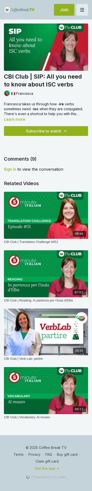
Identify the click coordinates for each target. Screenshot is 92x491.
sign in (10, 169)
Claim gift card (47, 461)
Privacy (34, 454)
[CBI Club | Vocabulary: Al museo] (46, 417)
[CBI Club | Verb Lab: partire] (46, 358)
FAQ (48, 454)
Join (64, 9)
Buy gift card (67, 454)
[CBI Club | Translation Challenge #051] (46, 242)
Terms (18, 454)
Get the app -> (47, 468)
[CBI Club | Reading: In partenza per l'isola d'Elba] (46, 300)
